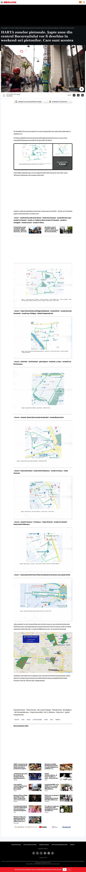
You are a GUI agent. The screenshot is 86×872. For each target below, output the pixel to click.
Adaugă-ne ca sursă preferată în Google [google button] (28, 101)
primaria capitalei (37, 719)
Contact (72, 844)
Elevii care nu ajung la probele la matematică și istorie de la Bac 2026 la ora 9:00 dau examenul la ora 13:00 (52, 798)
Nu (69, 869)
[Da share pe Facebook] (74, 95)
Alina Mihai (9, 95)
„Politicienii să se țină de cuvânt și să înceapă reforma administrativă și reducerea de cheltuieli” (20, 776)
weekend (58, 719)
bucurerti (16, 719)
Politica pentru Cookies (29, 844)
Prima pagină (4, 28)
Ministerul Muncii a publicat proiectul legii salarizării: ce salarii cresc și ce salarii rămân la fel (20, 819)
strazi (51, 719)
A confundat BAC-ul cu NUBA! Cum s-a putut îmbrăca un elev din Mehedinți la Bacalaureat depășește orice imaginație (52, 787)
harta (23, 719)
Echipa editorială (16, 844)
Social (18, 94)
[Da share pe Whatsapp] (82, 95)
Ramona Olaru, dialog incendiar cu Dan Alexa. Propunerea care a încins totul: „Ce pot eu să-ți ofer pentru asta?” (21, 798)
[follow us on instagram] (55, 827)
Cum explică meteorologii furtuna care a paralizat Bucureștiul (20, 787)
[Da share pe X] (78, 95)
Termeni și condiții (44, 844)
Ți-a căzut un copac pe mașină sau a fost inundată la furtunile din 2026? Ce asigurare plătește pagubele (52, 808)
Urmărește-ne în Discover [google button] (58, 101)
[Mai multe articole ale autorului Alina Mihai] (4, 95)
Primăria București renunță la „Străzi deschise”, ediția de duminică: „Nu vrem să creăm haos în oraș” (21, 229)
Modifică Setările (43, 848)
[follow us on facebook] (66, 827)
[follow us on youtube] (43, 827)
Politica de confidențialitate (59, 844)
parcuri (28, 719)
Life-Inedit (11, 28)
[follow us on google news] (19, 827)
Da (64, 869)
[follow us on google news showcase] (31, 827)
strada (46, 719)
